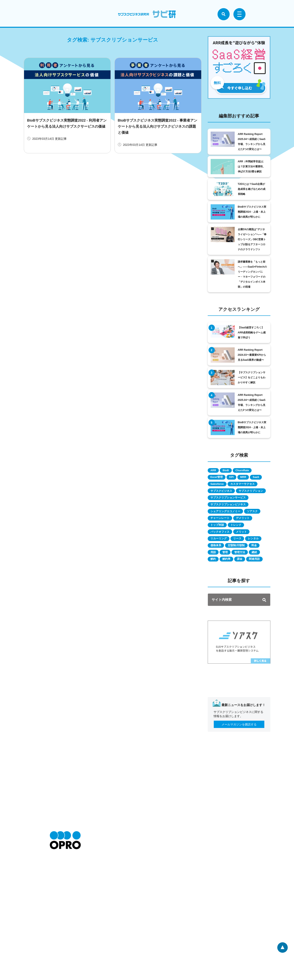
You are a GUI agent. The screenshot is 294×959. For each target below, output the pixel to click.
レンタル (218, 568)
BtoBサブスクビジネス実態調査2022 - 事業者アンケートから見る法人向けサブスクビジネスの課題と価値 (157, 126)
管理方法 (233, 583)
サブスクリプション (225, 508)
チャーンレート (222, 538)
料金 (242, 576)
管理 (215, 583)
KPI (237, 478)
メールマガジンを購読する (239, 764)
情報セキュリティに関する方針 (114, 923)
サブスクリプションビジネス (231, 523)
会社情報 (55, 910)
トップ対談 (219, 546)
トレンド (242, 546)
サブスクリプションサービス (231, 516)
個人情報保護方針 (105, 910)
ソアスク (259, 531)
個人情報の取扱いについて (111, 917)
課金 (248, 591)
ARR (215, 471)
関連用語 (218, 598)
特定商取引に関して (107, 904)
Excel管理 (218, 478)
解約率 (231, 591)
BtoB (231, 471)
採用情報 (55, 917)
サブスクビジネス (223, 501)
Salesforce (235, 486)
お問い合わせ (58, 923)
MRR (252, 478)
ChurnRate (251, 471)
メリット (247, 553)
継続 (251, 583)
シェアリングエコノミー (228, 531)
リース (243, 561)
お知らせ (55, 904)
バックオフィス (222, 553)
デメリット (249, 538)
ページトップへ (282, 947)
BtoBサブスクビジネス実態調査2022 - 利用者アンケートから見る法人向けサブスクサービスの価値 (67, 126)
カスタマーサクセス (225, 493)
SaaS (215, 486)
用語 (258, 576)
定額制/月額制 (221, 576)
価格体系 (239, 568)
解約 (215, 591)
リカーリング (220, 561)
